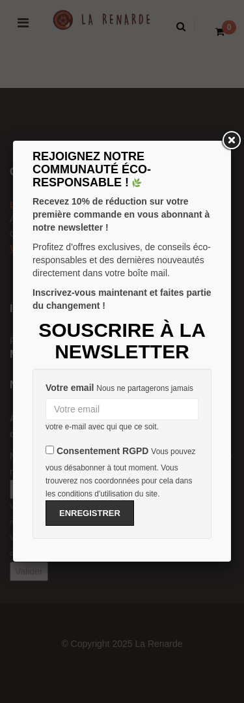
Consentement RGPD (103, 451)
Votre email (70, 387)
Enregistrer (89, 513)
